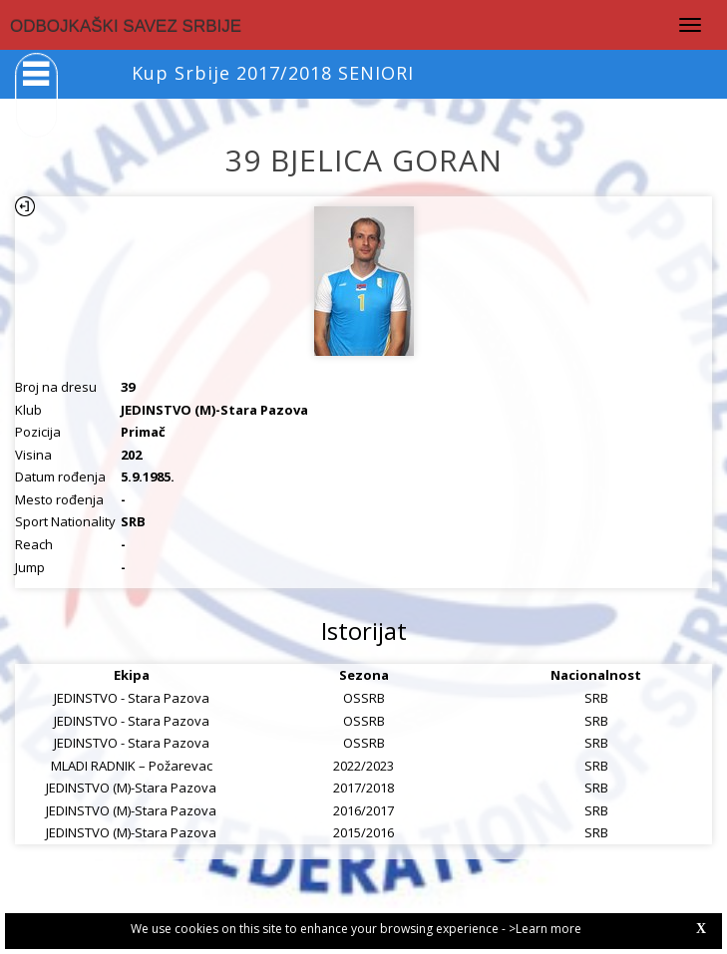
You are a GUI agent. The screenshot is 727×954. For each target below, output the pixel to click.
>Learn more (545, 928)
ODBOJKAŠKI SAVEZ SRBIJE (125, 26)
